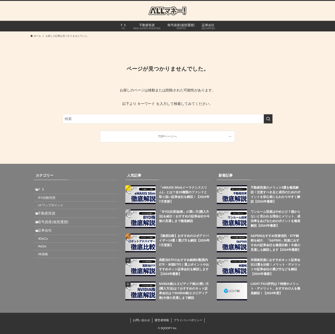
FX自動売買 (50, 200)
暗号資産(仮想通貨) (55, 230)
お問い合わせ (141, 320)
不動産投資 (49, 220)
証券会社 (47, 241)
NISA (45, 260)
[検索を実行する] (268, 119)
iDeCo (46, 251)
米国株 (46, 269)
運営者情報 (162, 320)
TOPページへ (167, 136)
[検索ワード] (168, 119)
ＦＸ (43, 190)
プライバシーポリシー (188, 320)
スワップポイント (54, 210)
